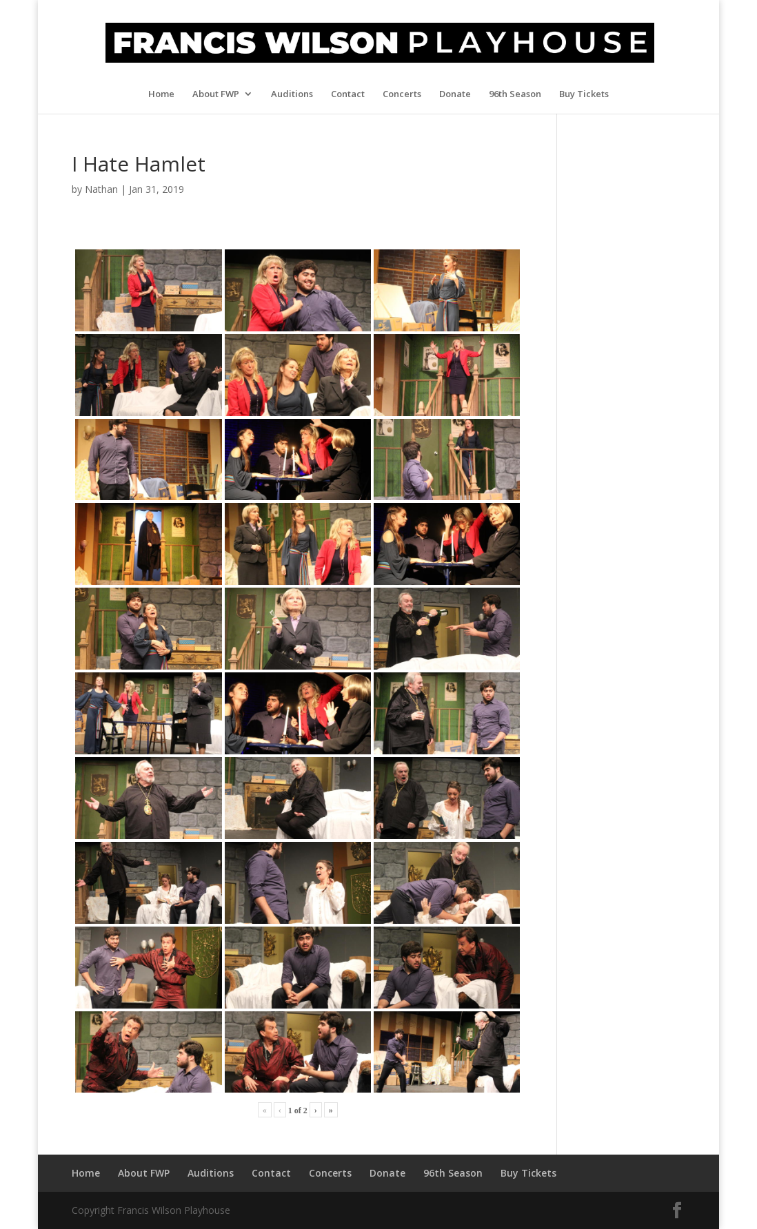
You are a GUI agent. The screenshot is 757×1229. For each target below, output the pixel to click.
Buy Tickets (584, 94)
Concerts (402, 94)
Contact (348, 94)
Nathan (101, 189)
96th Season (515, 94)
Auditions (292, 94)
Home (161, 94)
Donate (455, 94)
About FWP (215, 94)
